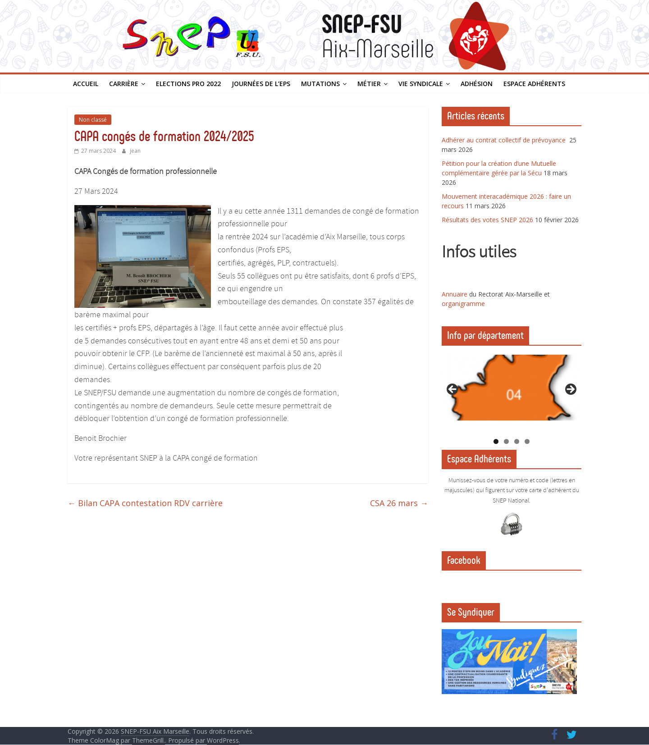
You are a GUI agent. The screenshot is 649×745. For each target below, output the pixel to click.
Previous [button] (453, 390)
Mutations (320, 83)
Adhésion (477, 83)
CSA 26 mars (399, 503)
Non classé (93, 119)
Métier (369, 83)
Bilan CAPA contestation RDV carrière (145, 503)
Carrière (123, 83)
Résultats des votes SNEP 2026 (487, 219)
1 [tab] (496, 441)
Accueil (85, 83)
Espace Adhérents (534, 83)
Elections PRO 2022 (188, 83)
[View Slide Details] (511, 388)
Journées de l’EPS (261, 83)
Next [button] (570, 390)
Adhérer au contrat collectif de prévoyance (504, 140)
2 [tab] (506, 441)
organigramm (461, 303)
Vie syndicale (420, 83)
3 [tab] (516, 441)
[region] (511, 392)
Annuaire (455, 294)
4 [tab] (527, 441)
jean (135, 151)
